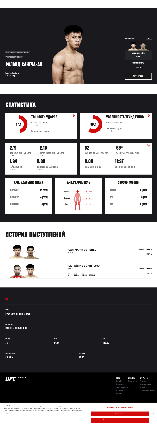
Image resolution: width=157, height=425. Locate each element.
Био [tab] (6, 299)
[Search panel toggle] (149, 9)
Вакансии (119, 391)
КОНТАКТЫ (131, 378)
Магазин (143, 9)
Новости (38, 9)
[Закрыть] (153, 413)
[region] (78, 414)
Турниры (7, 9)
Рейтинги (18, 9)
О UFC (118, 378)
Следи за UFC (130, 9)
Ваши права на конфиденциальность (120, 408)
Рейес (92, 250)
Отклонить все (120, 414)
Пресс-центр (132, 381)
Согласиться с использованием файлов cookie (120, 420)
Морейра (74, 266)
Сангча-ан (75, 250)
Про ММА (119, 381)
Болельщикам (117, 9)
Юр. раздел (144, 378)
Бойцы (28, 9)
